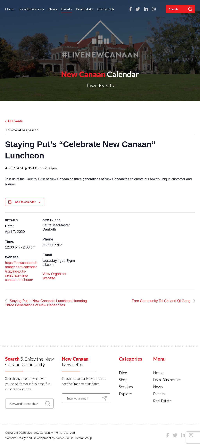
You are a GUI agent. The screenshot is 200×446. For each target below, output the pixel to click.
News (52, 9)
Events (66, 9)
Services (126, 386)
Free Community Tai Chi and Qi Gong (161, 301)
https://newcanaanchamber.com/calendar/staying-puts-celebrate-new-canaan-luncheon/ (21, 271)
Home (9, 9)
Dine (123, 372)
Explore (125, 393)
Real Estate (84, 9)
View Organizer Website (55, 276)
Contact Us (105, 9)
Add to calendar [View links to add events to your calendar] (25, 202)
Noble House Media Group (74, 438)
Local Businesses (31, 9)
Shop (123, 379)
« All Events (14, 121)
